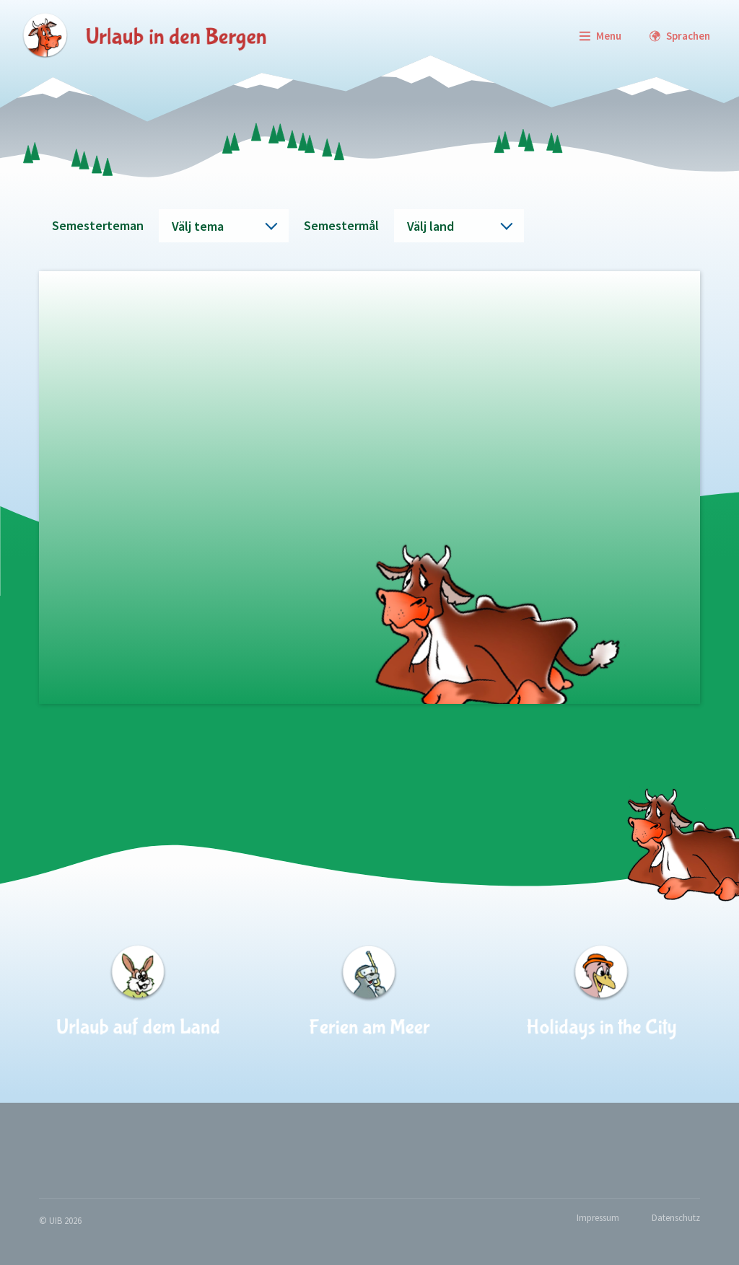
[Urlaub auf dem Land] (138, 992)
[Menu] (600, 36)
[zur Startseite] (144, 36)
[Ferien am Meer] (369, 992)
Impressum (598, 1218)
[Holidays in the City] (600, 992)
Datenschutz (676, 1218)
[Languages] (679, 36)
